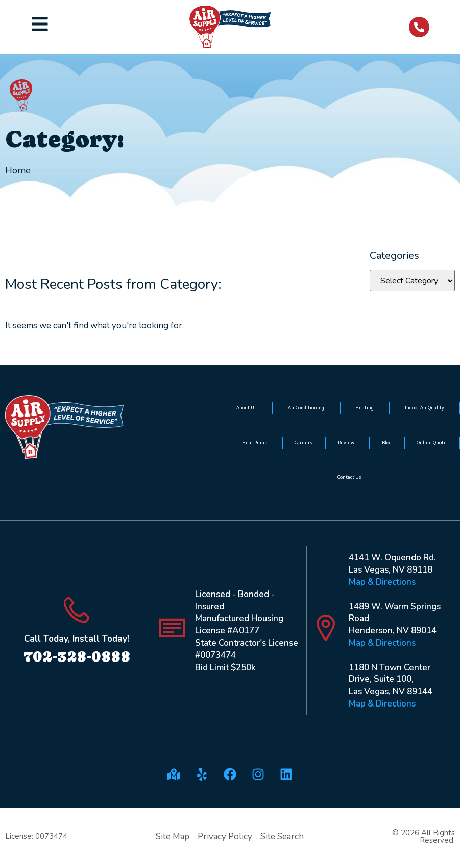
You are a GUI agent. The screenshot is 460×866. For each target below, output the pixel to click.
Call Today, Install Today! (76, 639)
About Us (246, 408)
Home (18, 170)
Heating (364, 408)
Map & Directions (382, 582)
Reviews (347, 442)
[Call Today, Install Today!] (76, 610)
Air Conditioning (306, 408)
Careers (303, 442)
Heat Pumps (256, 442)
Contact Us (349, 477)
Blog (387, 442)
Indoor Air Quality (424, 408)
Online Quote (432, 442)
